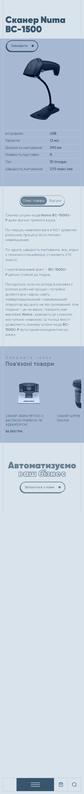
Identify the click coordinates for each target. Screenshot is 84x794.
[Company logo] (9, 784)
